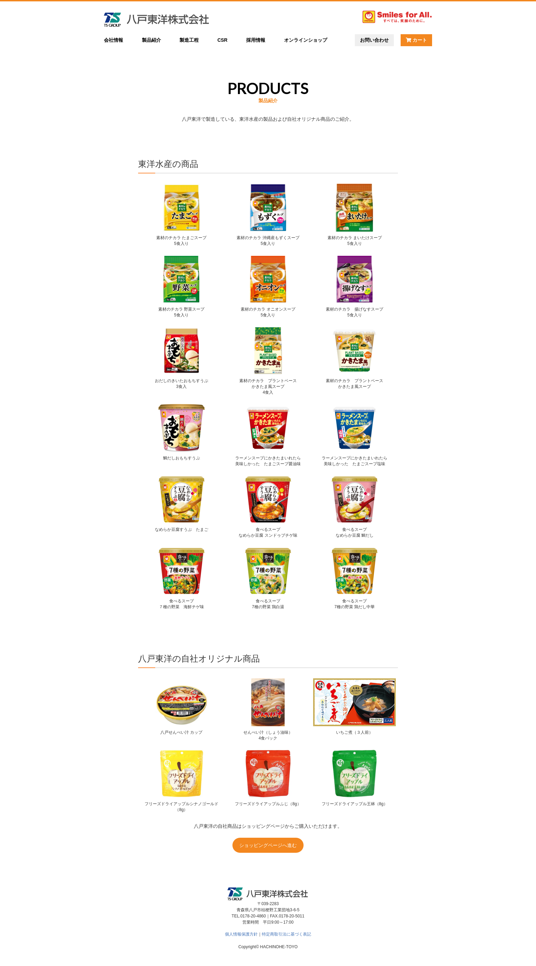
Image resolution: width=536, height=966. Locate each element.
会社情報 (113, 40)
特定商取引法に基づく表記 (286, 934)
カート (416, 40)
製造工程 (189, 40)
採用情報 (255, 40)
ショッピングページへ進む (268, 845)
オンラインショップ (305, 40)
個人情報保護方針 (241, 934)
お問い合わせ (374, 40)
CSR (222, 40)
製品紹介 (151, 40)
